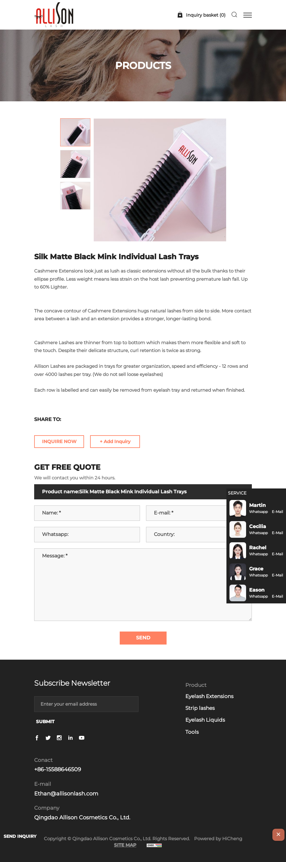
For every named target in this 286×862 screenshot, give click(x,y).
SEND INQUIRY (20, 836)
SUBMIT (45, 721)
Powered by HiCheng (218, 838)
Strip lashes (200, 708)
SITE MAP (125, 845)
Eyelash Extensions (209, 696)
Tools (192, 732)
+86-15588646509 (57, 769)
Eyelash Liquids (205, 720)
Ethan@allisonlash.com (66, 793)
